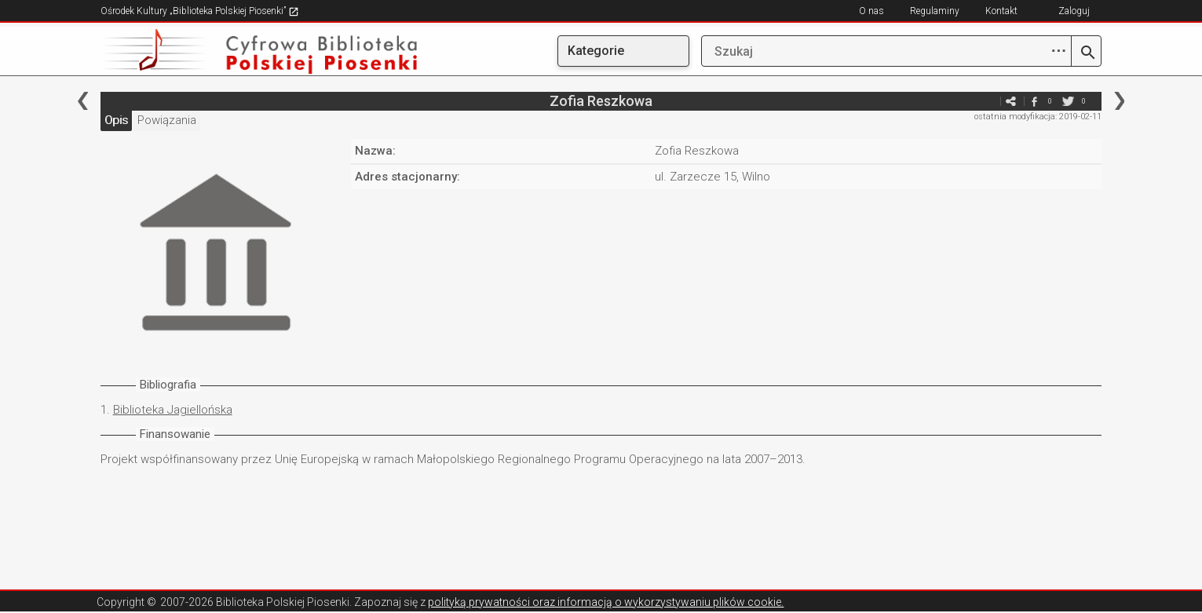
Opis (116, 120)
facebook (1034, 101)
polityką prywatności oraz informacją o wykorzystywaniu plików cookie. (606, 602)
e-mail (987, 101)
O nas (871, 10)
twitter (1068, 101)
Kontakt (1001, 10)
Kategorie (596, 50)
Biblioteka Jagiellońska (172, 410)
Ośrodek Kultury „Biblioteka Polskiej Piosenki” (199, 10)
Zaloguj (1074, 10)
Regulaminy (934, 10)
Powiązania (166, 120)
